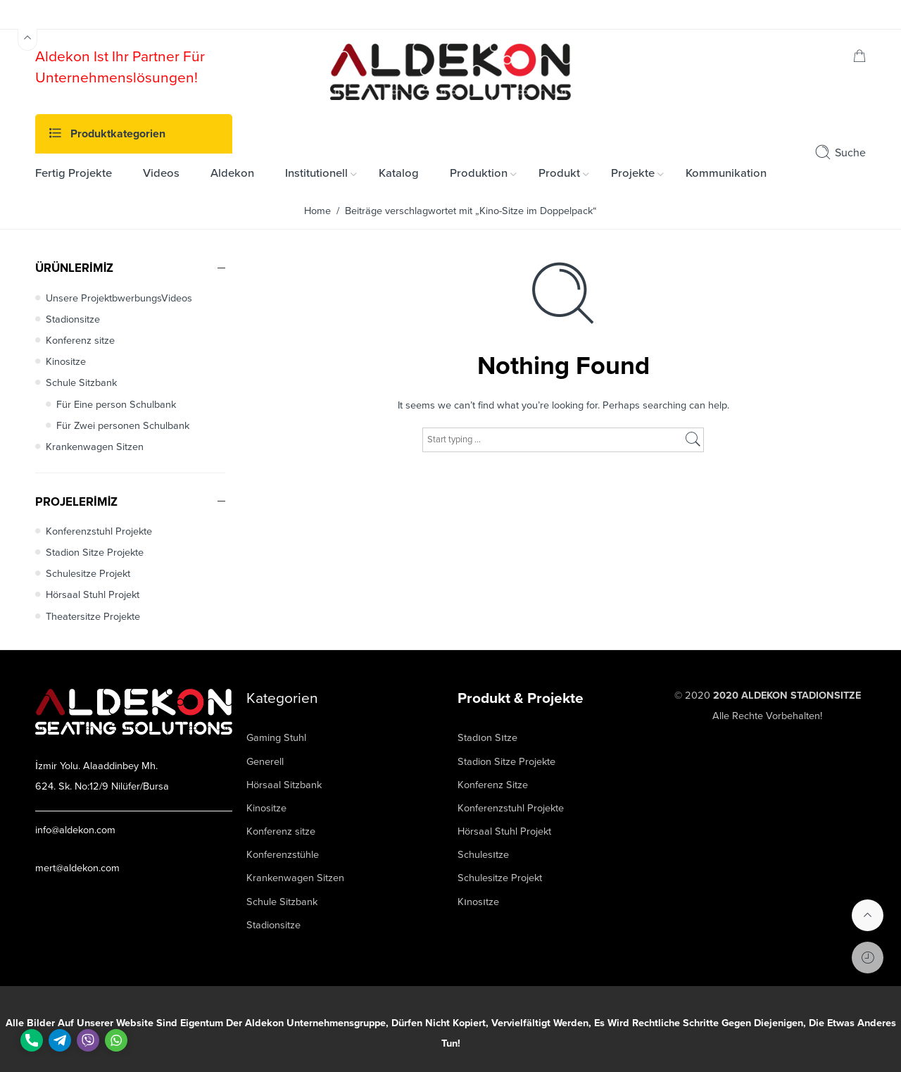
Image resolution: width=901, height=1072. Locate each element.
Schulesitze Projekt (88, 574)
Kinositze (66, 362)
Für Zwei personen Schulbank (122, 426)
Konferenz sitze (80, 341)
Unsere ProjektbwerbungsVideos (119, 298)
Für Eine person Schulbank (116, 405)
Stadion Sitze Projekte (95, 553)
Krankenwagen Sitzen (95, 447)
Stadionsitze (73, 319)
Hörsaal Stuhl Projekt (92, 595)
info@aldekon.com (75, 830)
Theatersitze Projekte (93, 617)
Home (317, 211)
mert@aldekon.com (77, 868)
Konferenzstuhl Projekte (99, 531)
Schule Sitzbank (81, 383)
